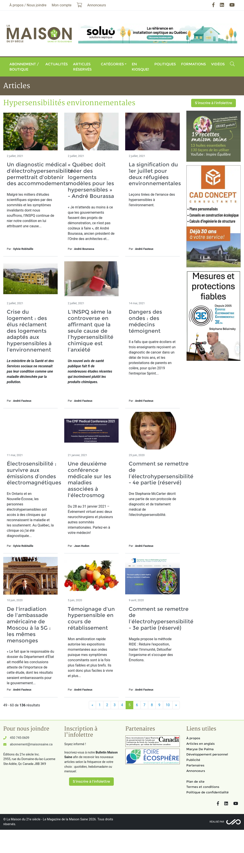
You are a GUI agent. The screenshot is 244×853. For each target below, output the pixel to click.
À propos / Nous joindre (27, 5)
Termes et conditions (202, 787)
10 (168, 705)
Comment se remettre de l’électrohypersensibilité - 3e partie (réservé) (161, 618)
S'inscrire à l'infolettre (213, 103)
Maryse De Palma (200, 749)
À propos (193, 738)
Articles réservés (82, 66)
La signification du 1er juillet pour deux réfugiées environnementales (155, 174)
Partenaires (195, 765)
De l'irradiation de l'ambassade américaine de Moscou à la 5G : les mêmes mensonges (29, 625)
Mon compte (61, 5)
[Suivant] (176, 705)
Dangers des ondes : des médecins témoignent (145, 321)
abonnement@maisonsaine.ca (31, 744)
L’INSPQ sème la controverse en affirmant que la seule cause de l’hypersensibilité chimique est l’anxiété (90, 331)
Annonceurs (195, 771)
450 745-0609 (19, 738)
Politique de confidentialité (207, 792)
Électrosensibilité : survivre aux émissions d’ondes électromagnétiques (34, 473)
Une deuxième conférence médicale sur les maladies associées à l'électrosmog (89, 479)
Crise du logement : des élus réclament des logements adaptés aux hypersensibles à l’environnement (29, 331)
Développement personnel (207, 754)
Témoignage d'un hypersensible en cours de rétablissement (91, 618)
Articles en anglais (200, 744)
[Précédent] (92, 705)
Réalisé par (217, 821)
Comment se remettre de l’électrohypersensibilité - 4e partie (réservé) (161, 473)
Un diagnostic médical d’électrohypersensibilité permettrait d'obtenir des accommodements (40, 174)
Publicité (193, 760)
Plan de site (195, 782)
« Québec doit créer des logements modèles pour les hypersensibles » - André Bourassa (91, 180)
